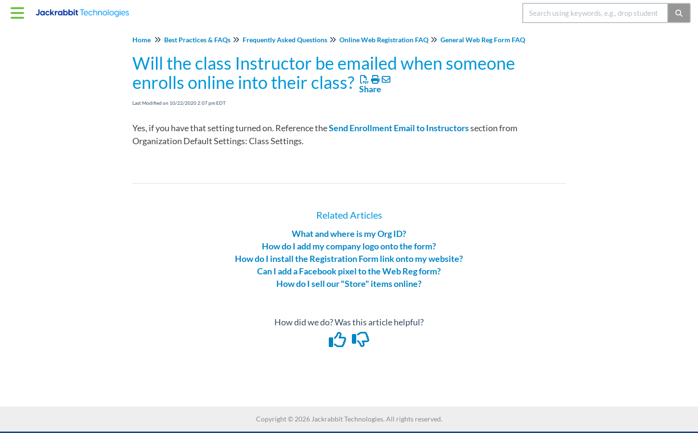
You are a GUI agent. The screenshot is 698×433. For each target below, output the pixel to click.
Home (141, 40)
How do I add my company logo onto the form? (349, 246)
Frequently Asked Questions (285, 40)
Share (370, 89)
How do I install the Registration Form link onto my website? (349, 258)
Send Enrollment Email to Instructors (399, 128)
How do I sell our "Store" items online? (349, 283)
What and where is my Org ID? (349, 233)
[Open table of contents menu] (19, 11)
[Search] (679, 13)
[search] (595, 13)
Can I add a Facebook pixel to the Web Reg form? (349, 271)
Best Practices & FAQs (197, 40)
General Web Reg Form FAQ (482, 40)
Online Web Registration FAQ (383, 40)
